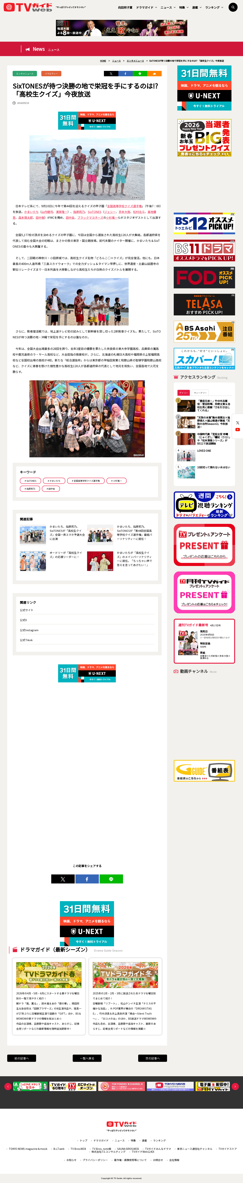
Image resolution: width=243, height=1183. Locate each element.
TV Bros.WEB (78, 1148)
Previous (8, 1086)
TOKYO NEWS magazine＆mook (28, 1148)
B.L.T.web (58, 1148)
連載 (197, 7)
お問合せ (158, 1160)
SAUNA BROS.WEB (128, 1148)
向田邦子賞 (125, 7)
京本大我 (124, 212)
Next (235, 1086)
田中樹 (40, 217)
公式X (23, 620)
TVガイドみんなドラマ (158, 1148)
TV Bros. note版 (101, 1148)
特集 (184, 7)
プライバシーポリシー (95, 1160)
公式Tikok (26, 640)
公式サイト (26, 610)
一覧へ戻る (87, 1058)
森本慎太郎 (25, 217)
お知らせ (71, 1160)
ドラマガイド (146, 7)
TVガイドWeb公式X (143, 1151)
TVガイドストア (227, 1148)
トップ (83, 1140)
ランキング (214, 7)
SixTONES (94, 212)
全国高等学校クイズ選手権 (124, 206)
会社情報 (174, 1160)
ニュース (168, 7)
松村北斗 (139, 212)
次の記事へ (152, 1058)
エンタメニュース (24, 73)
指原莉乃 (79, 212)
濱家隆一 (61, 212)
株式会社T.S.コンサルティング (108, 1151)
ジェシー (110, 212)
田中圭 (70, 217)
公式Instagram (29, 630)
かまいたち (31, 212)
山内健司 (47, 212)
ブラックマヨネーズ (90, 217)
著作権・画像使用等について (130, 1160)
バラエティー (51, 73)
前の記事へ (21, 1058)
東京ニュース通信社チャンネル (194, 1148)
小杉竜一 (112, 217)
